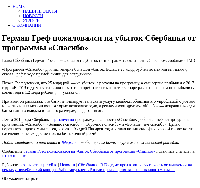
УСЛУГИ (31, 20)
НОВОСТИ (33, 16)
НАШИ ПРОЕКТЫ (40, 11)
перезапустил (62, 119)
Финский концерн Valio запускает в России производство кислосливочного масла (100, 169)
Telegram (69, 142)
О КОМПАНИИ (26, 25)
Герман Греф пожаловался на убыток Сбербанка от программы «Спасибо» (89, 151)
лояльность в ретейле (38, 165)
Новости (67, 165)
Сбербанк (86, 165)
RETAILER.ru (14, 156)
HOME (18, 6)
